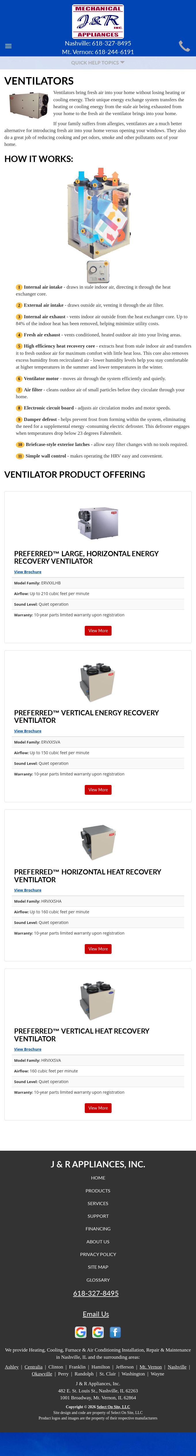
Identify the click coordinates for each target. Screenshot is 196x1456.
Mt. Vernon (151, 1367)
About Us (98, 1241)
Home (98, 1177)
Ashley (12, 1367)
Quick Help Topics (98, 63)
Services (98, 1203)
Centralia (33, 1367)
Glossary (98, 1279)
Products (98, 1190)
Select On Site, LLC (113, 1407)
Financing (98, 1228)
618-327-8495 (96, 1293)
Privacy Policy (98, 1254)
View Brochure (28, 571)
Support (98, 1216)
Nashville (177, 1367)
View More (98, 630)
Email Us (96, 1314)
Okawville (42, 1374)
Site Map (98, 1267)
